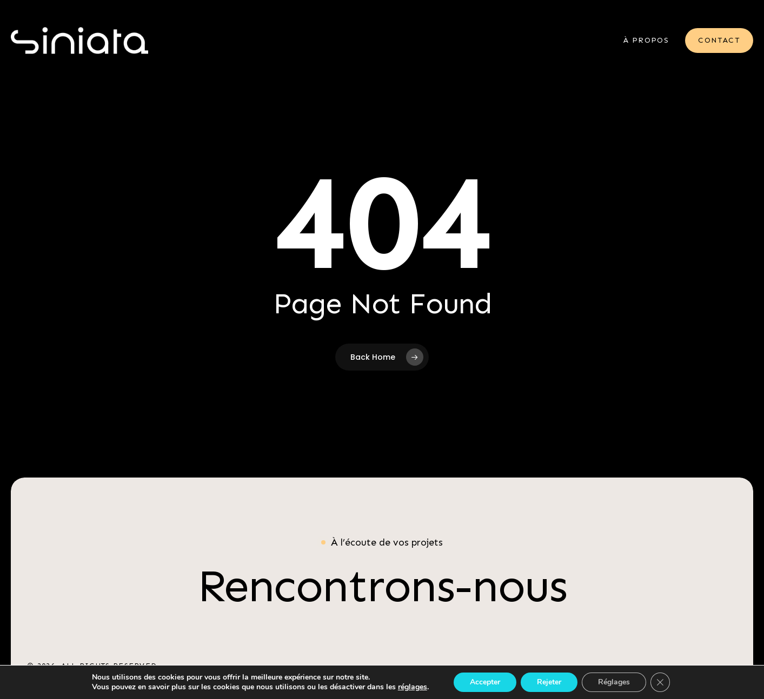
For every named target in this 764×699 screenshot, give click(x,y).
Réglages (614, 682)
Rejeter (549, 682)
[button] (382, 586)
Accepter (485, 682)
